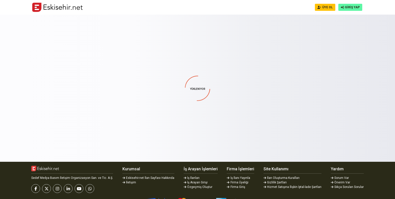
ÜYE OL (325, 7)
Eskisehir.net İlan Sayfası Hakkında (148, 178)
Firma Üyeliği (237, 182)
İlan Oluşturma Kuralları (282, 178)
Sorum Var (340, 178)
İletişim (129, 182)
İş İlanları (192, 178)
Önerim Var (340, 182)
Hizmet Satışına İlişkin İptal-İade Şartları (293, 187)
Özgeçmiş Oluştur (198, 187)
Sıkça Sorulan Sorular (347, 187)
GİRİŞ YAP (350, 7)
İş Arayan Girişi (196, 182)
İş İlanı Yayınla (238, 178)
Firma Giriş (236, 187)
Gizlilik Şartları (275, 182)
